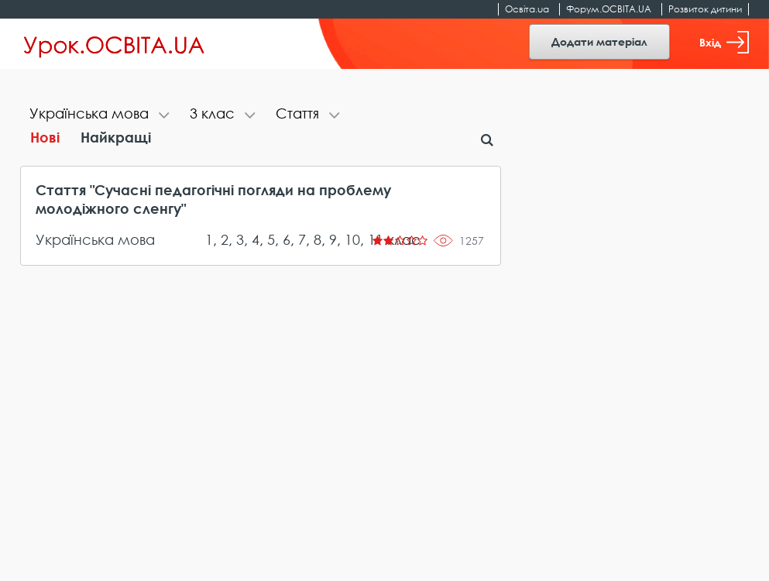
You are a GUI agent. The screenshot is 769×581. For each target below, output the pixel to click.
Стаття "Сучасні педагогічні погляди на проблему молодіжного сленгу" (213, 199)
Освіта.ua (527, 9)
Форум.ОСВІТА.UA (608, 9)
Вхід (724, 42)
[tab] (100, 115)
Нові (45, 137)
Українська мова (95, 239)
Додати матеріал (599, 41)
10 (352, 239)
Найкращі (116, 137)
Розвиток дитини (705, 9)
